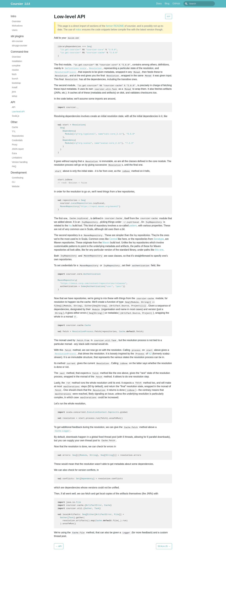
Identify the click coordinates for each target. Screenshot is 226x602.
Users (14, 30)
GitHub (183, 3)
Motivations (17, 26)
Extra (14, 153)
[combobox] (202, 3)
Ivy (70, 225)
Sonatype (159, 239)
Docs (165, 3)
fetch (14, 74)
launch (15, 78)
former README (115, 26)
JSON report (18, 149)
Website (15, 186)
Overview (16, 21)
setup (14, 96)
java (14, 91)
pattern (133, 225)
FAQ (14, 166)
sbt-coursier (17, 41)
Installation (17, 61)
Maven (106, 242)
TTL (14, 131)
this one (159, 249)
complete (16, 65)
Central (113, 239)
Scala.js (15, 116)
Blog (173, 3)
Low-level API (18, 111)
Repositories (18, 136)
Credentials (17, 140)
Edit (168, 16)
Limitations (17, 157)
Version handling (20, 162)
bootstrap (16, 83)
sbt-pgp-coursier (19, 45)
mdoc (78, 29)
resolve (15, 70)
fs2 (150, 353)
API (13, 107)
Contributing (17, 177)
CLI (13, 182)
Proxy (14, 144)
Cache (15, 127)
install (14, 87)
